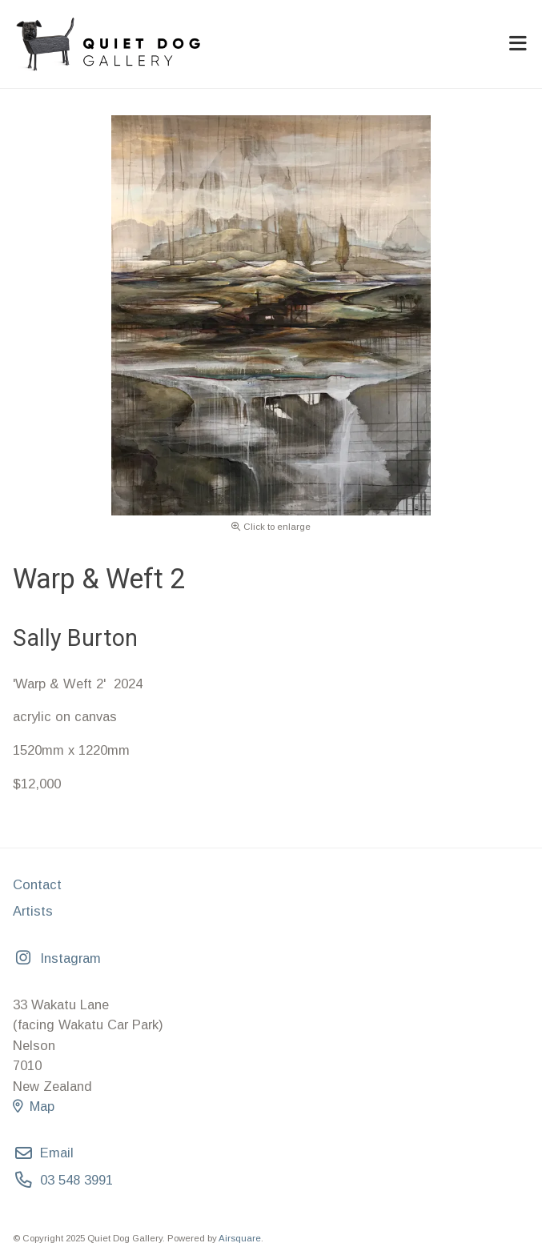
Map (33, 1106)
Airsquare (240, 1238)
